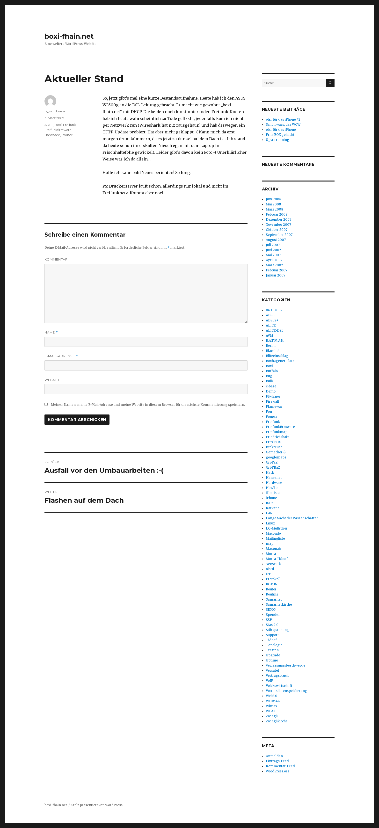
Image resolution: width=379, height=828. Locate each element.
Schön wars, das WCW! (283, 125)
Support (272, 635)
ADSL (48, 125)
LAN (269, 513)
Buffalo (272, 371)
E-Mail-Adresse (61, 356)
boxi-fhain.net (69, 36)
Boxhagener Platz (280, 361)
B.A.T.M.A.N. (275, 341)
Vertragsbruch (277, 676)
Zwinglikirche (277, 721)
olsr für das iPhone (281, 130)
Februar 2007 (276, 270)
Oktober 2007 (276, 230)
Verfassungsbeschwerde (285, 665)
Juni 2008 (273, 199)
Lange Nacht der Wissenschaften (292, 518)
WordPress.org (278, 771)
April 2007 (274, 260)
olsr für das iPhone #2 (283, 119)
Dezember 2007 (278, 220)
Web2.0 (271, 696)
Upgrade (273, 655)
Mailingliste (275, 539)
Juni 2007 (273, 250)
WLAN (271, 711)
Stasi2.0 (272, 625)
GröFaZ (271, 462)
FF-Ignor (273, 396)
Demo (271, 391)
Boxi (58, 125)
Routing (272, 594)
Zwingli (272, 716)
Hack (270, 473)
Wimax (271, 706)
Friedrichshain (277, 437)
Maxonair (273, 549)
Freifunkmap (276, 432)
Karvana (272, 508)
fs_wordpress (54, 111)
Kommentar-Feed (280, 766)
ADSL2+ (272, 320)
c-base (271, 386)
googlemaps (276, 457)
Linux (270, 523)
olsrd (270, 569)
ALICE (271, 325)
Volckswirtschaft (279, 686)
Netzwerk (273, 564)
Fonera (271, 417)
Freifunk (69, 125)
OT (268, 574)
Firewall (272, 401)
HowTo (271, 488)
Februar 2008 (276, 214)
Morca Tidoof (277, 559)
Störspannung (277, 630)
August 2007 (276, 240)
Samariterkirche (279, 605)
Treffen (272, 650)
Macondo (273, 533)
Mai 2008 (273, 204)
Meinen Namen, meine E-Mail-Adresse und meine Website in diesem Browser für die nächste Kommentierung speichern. (148, 405)
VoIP (269, 681)
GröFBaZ (273, 467)
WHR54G (273, 701)
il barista (273, 493)
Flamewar (274, 407)
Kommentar (56, 259)
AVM (269, 336)
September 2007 (279, 235)
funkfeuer (274, 447)
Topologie (274, 645)
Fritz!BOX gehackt (280, 135)
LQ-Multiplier (277, 528)
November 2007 (278, 225)
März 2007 (274, 265)
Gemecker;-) (275, 452)
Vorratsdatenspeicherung (286, 691)
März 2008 (274, 209)
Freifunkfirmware (58, 130)
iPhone (271, 498)
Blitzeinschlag (277, 356)
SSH (269, 620)
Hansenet (274, 478)
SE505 (271, 610)
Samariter (274, 599)
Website (52, 380)
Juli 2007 (273, 245)
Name (51, 332)
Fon (269, 412)
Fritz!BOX (273, 442)
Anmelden (274, 756)
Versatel (272, 670)
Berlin (271, 346)
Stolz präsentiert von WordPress (97, 805)
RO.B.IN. (272, 584)
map (269, 544)
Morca (271, 554)
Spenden (273, 615)
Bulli (269, 381)
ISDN (270, 503)
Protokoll (273, 579)
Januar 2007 (275, 275)
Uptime (272, 660)
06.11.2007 (274, 310)
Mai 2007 (273, 255)
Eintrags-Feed (277, 761)
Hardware (52, 135)
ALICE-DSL (275, 330)
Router (67, 135)
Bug (269, 376)
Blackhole (273, 351)
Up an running (277, 140)
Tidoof (271, 640)
